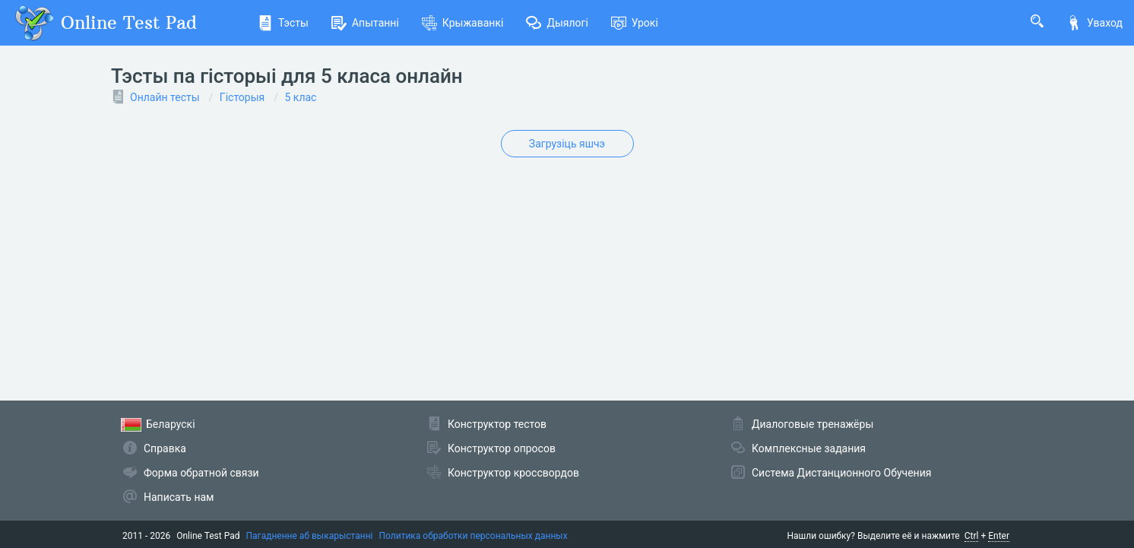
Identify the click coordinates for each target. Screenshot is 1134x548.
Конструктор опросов (502, 448)
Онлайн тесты (165, 97)
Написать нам (179, 497)
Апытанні (365, 22)
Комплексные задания (809, 448)
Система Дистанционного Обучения (841, 473)
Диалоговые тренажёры (812, 424)
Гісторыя (242, 97)
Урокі (634, 22)
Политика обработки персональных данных (473, 536)
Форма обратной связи (201, 473)
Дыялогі (557, 22)
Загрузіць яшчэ (567, 144)
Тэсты (283, 22)
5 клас (301, 97)
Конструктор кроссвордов (513, 473)
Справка (165, 448)
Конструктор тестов (497, 424)
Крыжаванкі (463, 22)
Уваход (1094, 22)
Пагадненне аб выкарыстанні (309, 536)
